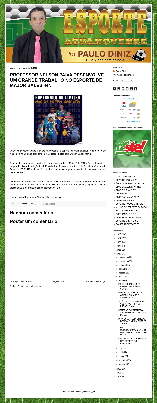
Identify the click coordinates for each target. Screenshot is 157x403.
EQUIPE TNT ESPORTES (127, 224)
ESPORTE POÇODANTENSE (129, 204)
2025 (119, 234)
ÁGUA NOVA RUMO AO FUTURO (131, 183)
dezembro (123, 257)
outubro (122, 265)
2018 (119, 373)
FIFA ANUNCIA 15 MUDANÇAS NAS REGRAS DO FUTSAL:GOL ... (132, 341)
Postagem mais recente (21, 281)
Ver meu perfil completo (123, 75)
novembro (123, 261)
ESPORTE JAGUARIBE (126, 180)
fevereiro (123, 360)
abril (121, 352)
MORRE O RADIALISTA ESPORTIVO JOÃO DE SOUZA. (129, 286)
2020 (119, 254)
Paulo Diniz (121, 71)
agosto (122, 273)
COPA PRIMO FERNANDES (128, 217)
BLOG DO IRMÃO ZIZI (126, 190)
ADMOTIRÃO (122, 194)
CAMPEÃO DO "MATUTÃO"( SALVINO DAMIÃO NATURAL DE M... (132, 312)
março (122, 356)
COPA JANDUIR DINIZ (126, 214)
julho (121, 277)
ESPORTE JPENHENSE (127, 221)
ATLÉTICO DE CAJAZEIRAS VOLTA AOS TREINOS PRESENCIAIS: (131, 303)
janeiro (122, 364)
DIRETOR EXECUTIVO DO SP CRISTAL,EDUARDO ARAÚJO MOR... (132, 295)
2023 (119, 242)
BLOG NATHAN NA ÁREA (127, 197)
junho (121, 281)
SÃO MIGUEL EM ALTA (126, 211)
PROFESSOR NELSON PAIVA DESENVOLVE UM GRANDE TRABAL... (132, 321)
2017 (119, 377)
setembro (123, 269)
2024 (119, 238)
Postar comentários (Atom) (29, 286)
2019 (119, 369)
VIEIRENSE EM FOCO (126, 200)
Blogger (91, 391)
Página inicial (58, 281)
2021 (119, 250)
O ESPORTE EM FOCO (126, 177)
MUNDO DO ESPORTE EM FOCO (131, 207)
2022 (119, 246)
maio (121, 348)
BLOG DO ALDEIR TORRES (128, 187)
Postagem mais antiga (95, 281)
